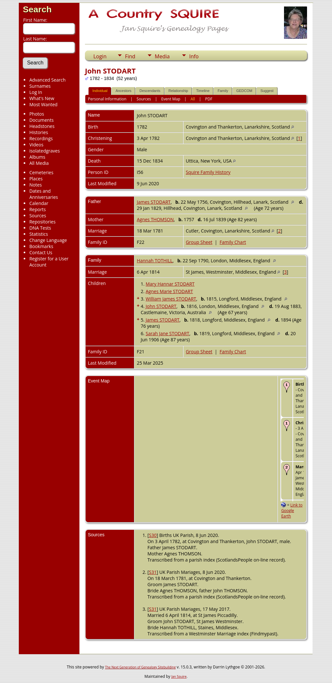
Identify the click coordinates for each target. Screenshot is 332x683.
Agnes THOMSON (155, 219)
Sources (37, 215)
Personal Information (107, 99)
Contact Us (40, 252)
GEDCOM (244, 91)
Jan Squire (178, 676)
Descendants (149, 91)
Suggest (266, 91)
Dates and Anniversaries (43, 194)
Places (35, 179)
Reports (37, 209)
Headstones (41, 126)
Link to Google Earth (291, 510)
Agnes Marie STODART (169, 291)
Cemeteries (41, 172)
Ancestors (123, 91)
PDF (208, 99)
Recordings (41, 138)
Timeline (202, 91)
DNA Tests (40, 228)
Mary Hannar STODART (170, 284)
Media (162, 56)
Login (100, 56)
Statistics (38, 234)
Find (130, 56)
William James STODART (171, 299)
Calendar (38, 203)
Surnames (40, 86)
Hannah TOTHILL (154, 260)
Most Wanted (43, 104)
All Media (39, 163)
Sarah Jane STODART (167, 333)
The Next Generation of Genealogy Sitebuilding (140, 667)
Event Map (170, 99)
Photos (36, 114)
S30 (153, 535)
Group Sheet (199, 242)
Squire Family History (208, 172)
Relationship (178, 91)
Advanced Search (47, 80)
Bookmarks (41, 246)
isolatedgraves (44, 151)
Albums (37, 157)
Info (193, 56)
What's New (41, 98)
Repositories (42, 222)
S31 (153, 572)
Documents (41, 120)
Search (37, 9)
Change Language (48, 240)
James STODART (154, 202)
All (193, 99)
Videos (36, 145)
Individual (99, 91)
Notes (35, 185)
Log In (35, 92)
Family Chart (232, 242)
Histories (38, 132)
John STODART (161, 306)
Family (223, 91)
